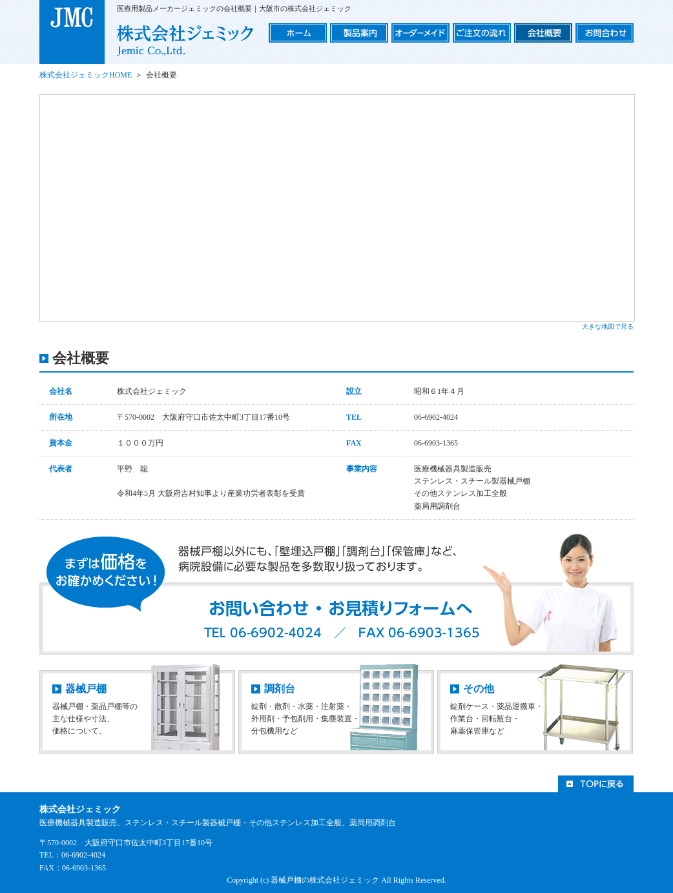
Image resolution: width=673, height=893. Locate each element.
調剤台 (279, 689)
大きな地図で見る (608, 326)
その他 (478, 689)
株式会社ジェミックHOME (85, 74)
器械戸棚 (86, 689)
